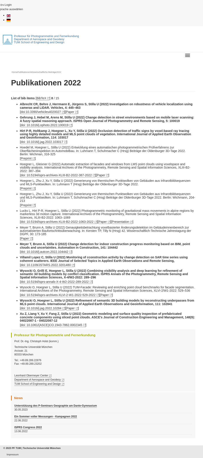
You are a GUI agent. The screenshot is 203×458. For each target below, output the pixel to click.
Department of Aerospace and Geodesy (37, 379)
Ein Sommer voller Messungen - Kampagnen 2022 (45, 416)
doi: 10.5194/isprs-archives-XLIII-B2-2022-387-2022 (56, 175)
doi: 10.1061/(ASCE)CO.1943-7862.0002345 (51, 325)
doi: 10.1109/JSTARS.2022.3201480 (46, 265)
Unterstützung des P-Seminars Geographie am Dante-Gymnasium (55, 405)
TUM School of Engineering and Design (37, 383)
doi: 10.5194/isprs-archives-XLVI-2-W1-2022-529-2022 (58, 295)
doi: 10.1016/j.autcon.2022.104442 (44, 251)
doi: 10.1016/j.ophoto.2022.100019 (44, 125)
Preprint (26, 158)
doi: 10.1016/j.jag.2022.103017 (42, 142)
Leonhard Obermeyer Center (31, 375)
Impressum (13, 454)
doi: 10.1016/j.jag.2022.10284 (41, 308)
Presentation (120, 221)
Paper (70, 112)
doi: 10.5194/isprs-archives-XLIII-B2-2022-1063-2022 (57, 221)
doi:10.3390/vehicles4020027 (41, 112)
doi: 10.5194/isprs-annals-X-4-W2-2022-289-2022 (55, 281)
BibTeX (41, 98)
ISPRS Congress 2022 (28, 427)
